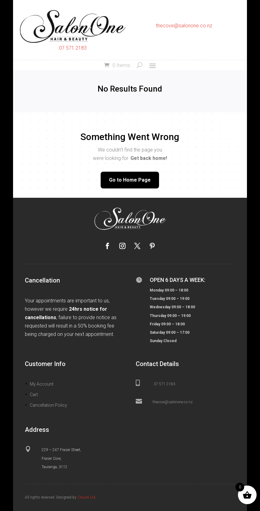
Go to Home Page (130, 180)
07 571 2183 (73, 48)
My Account (41, 384)
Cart (34, 394)
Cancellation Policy (48, 405)
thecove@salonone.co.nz (184, 26)
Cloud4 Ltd (86, 497)
